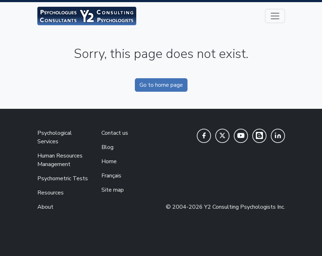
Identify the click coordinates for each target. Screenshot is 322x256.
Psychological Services (54, 137)
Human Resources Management (60, 160)
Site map (112, 190)
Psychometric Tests (62, 178)
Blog (107, 147)
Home (109, 161)
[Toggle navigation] (275, 16)
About (45, 207)
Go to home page (161, 85)
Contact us (114, 133)
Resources (50, 193)
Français (111, 176)
